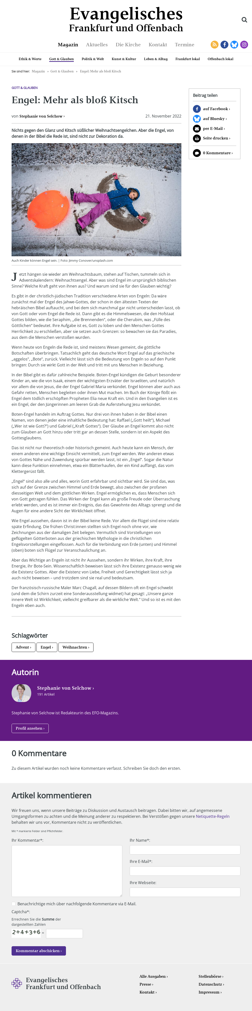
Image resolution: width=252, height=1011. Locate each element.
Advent (22, 647)
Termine (184, 45)
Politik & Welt (93, 59)
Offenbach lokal (220, 59)
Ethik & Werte (30, 59)
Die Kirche (128, 45)
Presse (145, 984)
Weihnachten (75, 647)
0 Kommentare (217, 153)
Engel (46, 647)
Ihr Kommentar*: (27, 840)
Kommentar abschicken (38, 950)
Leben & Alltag (156, 59)
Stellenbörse (210, 976)
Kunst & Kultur (124, 59)
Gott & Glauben (61, 59)
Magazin (68, 45)
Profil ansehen (29, 728)
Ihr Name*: (140, 840)
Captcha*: (21, 911)
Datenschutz (210, 984)
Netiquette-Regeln (213, 816)
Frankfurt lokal (187, 59)
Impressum (209, 992)
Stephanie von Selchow (41, 116)
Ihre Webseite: (143, 882)
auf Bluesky (214, 118)
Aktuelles (97, 45)
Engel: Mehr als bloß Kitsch (100, 71)
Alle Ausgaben (153, 976)
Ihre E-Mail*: (141, 861)
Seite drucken (215, 138)
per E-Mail (213, 128)
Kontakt (158, 45)
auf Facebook (215, 108)
